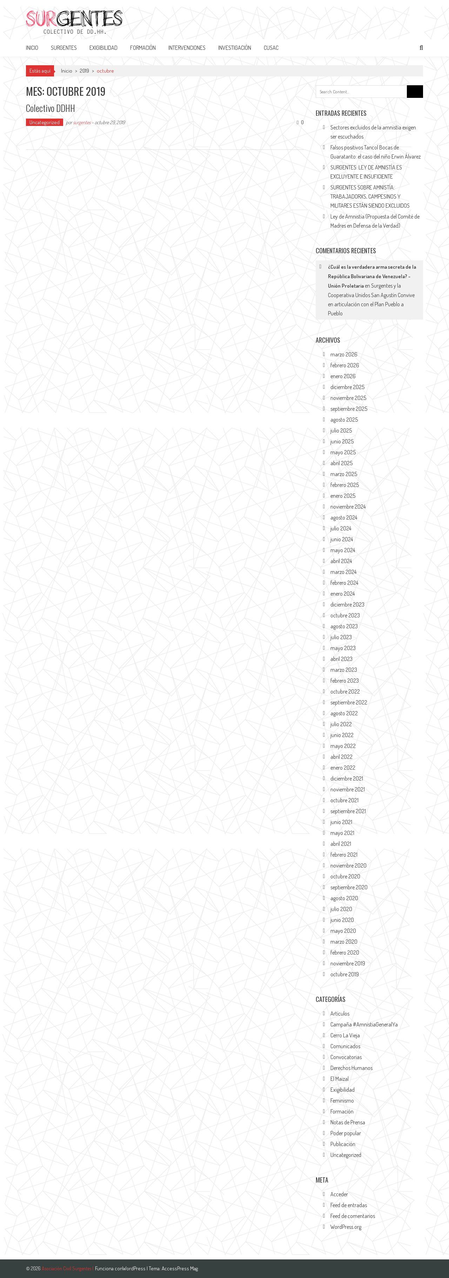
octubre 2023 (345, 615)
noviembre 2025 (348, 397)
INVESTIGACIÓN (234, 47)
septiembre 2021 (348, 811)
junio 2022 (342, 734)
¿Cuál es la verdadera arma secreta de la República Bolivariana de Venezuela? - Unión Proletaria (372, 276)
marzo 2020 (343, 941)
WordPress (134, 1268)
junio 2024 (341, 539)
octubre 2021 (344, 800)
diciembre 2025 (347, 386)
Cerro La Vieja (345, 1035)
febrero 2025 (344, 484)
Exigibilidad (342, 1089)
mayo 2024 (342, 550)
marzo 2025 (343, 473)
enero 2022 (342, 767)
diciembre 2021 (346, 778)
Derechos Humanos (351, 1067)
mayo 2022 (343, 745)
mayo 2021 (342, 832)
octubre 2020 (345, 876)
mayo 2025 (343, 452)
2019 (84, 70)
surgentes (82, 122)
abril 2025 (341, 463)
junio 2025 (342, 441)
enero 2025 (342, 495)
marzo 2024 (343, 571)
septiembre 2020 (349, 887)
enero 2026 (343, 376)
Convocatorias (346, 1056)
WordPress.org (345, 1226)
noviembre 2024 (348, 506)
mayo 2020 (343, 930)
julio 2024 (340, 528)
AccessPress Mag (180, 1268)
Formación (342, 1111)
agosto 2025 (344, 419)
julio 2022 (341, 724)
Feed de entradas (348, 1205)
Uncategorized (44, 122)
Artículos (339, 1013)
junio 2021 (341, 821)
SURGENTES (64, 47)
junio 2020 (342, 919)
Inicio (32, 47)
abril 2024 (341, 560)
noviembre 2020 (348, 865)
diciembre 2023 (347, 604)
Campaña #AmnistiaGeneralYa (364, 1024)
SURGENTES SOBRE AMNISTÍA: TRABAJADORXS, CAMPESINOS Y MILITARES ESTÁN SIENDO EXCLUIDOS (370, 196)
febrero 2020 (344, 952)
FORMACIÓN (143, 47)
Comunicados (345, 1046)
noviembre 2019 (347, 963)
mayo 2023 (343, 647)
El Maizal (339, 1078)
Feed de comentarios (352, 1215)
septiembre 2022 (348, 702)
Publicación (342, 1143)
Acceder (339, 1194)
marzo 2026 (343, 354)
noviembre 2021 (347, 789)
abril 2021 (340, 843)
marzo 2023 (343, 669)
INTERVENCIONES (187, 47)
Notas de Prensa (347, 1122)
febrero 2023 (344, 680)
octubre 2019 (344, 974)
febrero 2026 (344, 365)
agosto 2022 (344, 713)
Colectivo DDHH (51, 108)
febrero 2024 (344, 582)
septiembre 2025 (348, 408)
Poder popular (345, 1133)
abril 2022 (341, 756)
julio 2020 (341, 908)
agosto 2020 (344, 898)
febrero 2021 (343, 854)
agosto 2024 (343, 517)
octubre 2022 (345, 691)
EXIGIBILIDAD (103, 47)
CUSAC (271, 47)
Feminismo (342, 1100)
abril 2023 (341, 658)
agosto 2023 (344, 626)
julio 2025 (341, 430)
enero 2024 (342, 593)
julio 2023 (341, 637)
